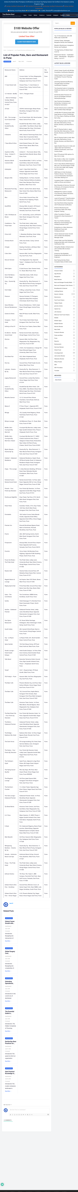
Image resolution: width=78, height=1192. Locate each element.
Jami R (14, 63)
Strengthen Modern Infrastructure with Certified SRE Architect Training (64, 248)
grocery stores (58, 306)
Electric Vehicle (58, 294)
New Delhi (57, 329)
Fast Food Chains (59, 300)
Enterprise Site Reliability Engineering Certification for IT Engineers (63, 255)
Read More (9, 983)
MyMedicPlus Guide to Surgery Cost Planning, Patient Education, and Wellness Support (63, 193)
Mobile (56, 318)
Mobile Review (58, 324)
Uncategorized (11, 51)
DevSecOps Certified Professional (52, 6)
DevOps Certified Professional (15, 6)
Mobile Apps (58, 321)
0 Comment (29, 63)
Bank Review (58, 279)
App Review (57, 274)
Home (5, 51)
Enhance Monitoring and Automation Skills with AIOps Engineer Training (62, 209)
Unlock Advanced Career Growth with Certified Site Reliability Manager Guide (63, 235)
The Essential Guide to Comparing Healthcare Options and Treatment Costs (64, 90)
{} (30, 1157)
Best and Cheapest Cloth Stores (63, 285)
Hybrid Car (57, 309)
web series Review (59, 356)
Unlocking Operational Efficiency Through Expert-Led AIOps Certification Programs (63, 83)
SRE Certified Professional (33, 6)
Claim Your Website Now (27, 43)
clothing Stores (58, 291)
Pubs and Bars (58, 335)
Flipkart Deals (58, 303)
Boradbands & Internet (60, 288)
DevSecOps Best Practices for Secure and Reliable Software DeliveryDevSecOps (62, 96)
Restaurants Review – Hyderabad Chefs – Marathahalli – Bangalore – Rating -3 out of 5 (64, 56)
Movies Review (58, 326)
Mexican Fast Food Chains (61, 315)
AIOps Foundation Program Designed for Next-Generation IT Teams (63, 216)
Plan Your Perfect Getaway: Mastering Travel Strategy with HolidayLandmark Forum (63, 222)
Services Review (59, 347)
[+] (32, 1157)
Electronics (57, 297)
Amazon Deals (58, 271)
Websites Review (59, 359)
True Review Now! (8, 14)
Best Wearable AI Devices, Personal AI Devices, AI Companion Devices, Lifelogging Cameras (64, 187)
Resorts (56, 341)
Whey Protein (58, 362)
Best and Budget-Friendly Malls (63, 282)
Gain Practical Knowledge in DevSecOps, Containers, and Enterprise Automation (62, 103)
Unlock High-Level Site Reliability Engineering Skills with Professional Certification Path (64, 242)
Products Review (59, 332)
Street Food (57, 350)
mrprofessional (9, 968)
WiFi (55, 365)
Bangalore (57, 277)
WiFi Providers (58, 368)
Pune (55, 338)
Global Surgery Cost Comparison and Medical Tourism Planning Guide (63, 77)
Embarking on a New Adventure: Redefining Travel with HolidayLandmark (63, 229)
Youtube (56, 371)
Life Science (57, 312)
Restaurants (57, 344)
